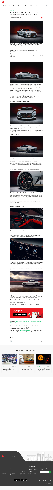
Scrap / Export (22, 467)
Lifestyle (35, 5)
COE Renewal (12, 468)
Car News (12, 10)
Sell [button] (16, 1)
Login (45, 1)
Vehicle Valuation (22, 473)
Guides (31, 5)
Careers (3, 468)
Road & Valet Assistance (14, 474)
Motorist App (4, 471)
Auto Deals (12, 467)
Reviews (26, 5)
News (23, 5)
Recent (10, 5)
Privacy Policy (9, 483)
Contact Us (3, 470)
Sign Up (49, 1)
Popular (14, 5)
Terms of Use (3, 483)
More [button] (38, 1)
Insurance (11, 470)
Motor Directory (12, 473)
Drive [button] (27, 1)
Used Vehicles (22, 470)
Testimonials (4, 473)
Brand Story (4, 467)
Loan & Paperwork (13, 471)
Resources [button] (32, 1)
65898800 (31, 471)
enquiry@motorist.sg (32, 473)
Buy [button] (12, 1)
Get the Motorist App (19, 314)
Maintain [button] (21, 1)
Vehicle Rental (22, 471)
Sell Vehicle (22, 468)
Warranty (21, 474)
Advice (19, 5)
